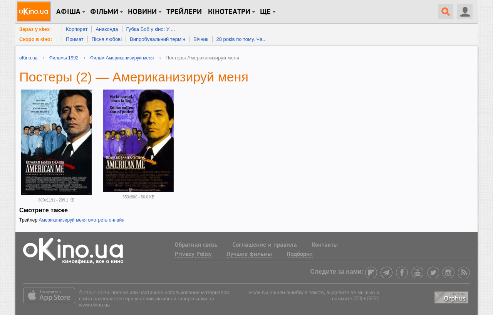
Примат (75, 39)
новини (142, 12)
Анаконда (107, 29)
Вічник (200, 39)
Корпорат (76, 29)
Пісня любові (107, 39)
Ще (265, 12)
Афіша (68, 12)
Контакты (325, 245)
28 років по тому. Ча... (241, 39)
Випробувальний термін (157, 39)
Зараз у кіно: (35, 29)
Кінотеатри (229, 12)
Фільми (104, 12)
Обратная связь (196, 245)
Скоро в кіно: (35, 39)
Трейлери (184, 12)
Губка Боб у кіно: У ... (150, 29)
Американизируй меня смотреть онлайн (81, 220)
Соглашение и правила (264, 245)
